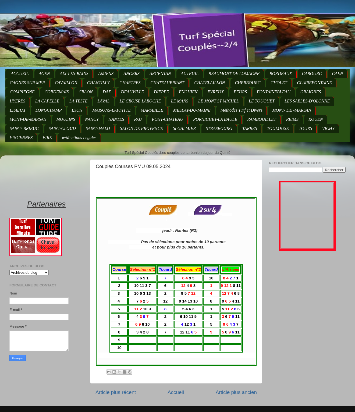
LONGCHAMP (49, 110)
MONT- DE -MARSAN (291, 110)
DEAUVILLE (132, 92)
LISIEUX (18, 110)
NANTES (116, 119)
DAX (107, 92)
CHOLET (279, 82)
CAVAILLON (66, 82)
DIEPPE (161, 92)
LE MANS (179, 101)
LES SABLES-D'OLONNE (307, 101)
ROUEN (315, 119)
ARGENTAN (160, 73)
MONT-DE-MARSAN (28, 119)
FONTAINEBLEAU (273, 92)
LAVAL (103, 101)
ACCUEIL (20, 73)
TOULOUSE (278, 128)
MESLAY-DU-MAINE (192, 110)
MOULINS (65, 119)
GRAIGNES (310, 92)
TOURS (305, 128)
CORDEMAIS (56, 92)
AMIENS (105, 73)
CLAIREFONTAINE (314, 82)
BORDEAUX (280, 73)
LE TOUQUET (262, 101)
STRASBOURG (219, 128)
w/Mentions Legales (79, 137)
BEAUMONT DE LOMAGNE (234, 73)
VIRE (47, 137)
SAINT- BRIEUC (24, 128)
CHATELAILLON (209, 82)
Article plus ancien (236, 392)
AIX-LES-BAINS (74, 73)
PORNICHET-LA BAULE (215, 119)
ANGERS (131, 73)
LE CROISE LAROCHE (140, 101)
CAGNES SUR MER (27, 82)
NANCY (92, 119)
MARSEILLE (152, 110)
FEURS (240, 92)
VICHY (328, 128)
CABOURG (312, 73)
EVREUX (215, 92)
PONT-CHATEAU (167, 119)
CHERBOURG (248, 82)
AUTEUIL (189, 73)
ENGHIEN (188, 92)
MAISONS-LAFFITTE (111, 110)
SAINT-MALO (98, 128)
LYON (77, 110)
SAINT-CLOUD (62, 128)
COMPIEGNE (22, 92)
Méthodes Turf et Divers (241, 110)
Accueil (176, 392)
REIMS (292, 119)
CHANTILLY (98, 82)
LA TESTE (78, 101)
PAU (138, 119)
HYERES (17, 101)
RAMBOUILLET (261, 119)
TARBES (249, 128)
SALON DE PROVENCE (141, 128)
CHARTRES (129, 82)
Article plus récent (115, 392)
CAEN (337, 73)
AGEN (44, 73)
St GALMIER (184, 128)
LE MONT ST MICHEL (218, 101)
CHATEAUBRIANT (167, 82)
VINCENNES (21, 137)
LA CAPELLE (47, 101)
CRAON (86, 92)
